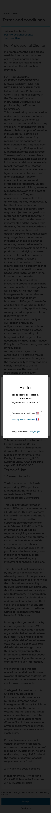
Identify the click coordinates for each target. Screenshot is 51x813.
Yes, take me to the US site (25, 413)
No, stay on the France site (25, 419)
